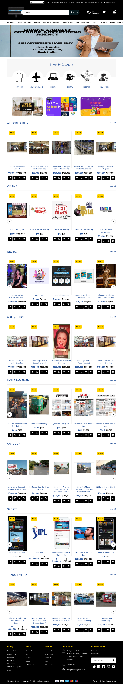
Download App (109, 2)
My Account (49, 654)
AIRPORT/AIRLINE (25, 22)
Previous (9, 79)
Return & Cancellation (11, 662)
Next (114, 79)
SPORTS (104, 22)
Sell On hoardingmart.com (93, 2)
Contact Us (30, 664)
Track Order (49, 664)
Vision (28, 654)
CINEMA (37, 22)
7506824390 (71, 664)
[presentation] (9, 221)
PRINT (95, 22)
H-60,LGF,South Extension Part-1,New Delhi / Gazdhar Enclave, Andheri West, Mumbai (77, 655)
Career (28, 661)
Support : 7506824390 (76, 2)
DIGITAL (46, 22)
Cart (46, 661)
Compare (48, 658)
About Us (29, 651)
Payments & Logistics (11, 655)
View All (113, 123)
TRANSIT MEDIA (116, 22)
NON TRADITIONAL (83, 22)
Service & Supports (14, 667)
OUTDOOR (11, 22)
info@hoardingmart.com (76, 670)
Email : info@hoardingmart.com (57, 2)
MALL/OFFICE (68, 22)
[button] (2, 41)
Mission (29, 658)
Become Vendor (50, 651)
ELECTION (57, 22)
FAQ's (9, 670)
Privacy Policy (12, 651)
